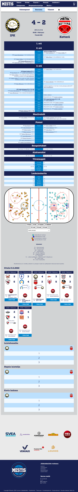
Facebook (44, 478)
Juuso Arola (11, 294)
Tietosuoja (39, 490)
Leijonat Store (44, 471)
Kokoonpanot (24, 10)
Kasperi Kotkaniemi (54, 296)
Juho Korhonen (23, 89)
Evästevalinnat (55, 490)
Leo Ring (10, 297)
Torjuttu (41, 224)
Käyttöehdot (32, 490)
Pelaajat (45, 2)
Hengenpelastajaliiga (36, 5)
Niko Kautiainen (50, 53)
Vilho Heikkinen (11, 336)
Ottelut (27, 2)
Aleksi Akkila (49, 69)
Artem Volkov (19, 59)
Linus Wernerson (14, 93)
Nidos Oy (72, 490)
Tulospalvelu (44, 467)
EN (74, 5)
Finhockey (43, 469)
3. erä (44, 227)
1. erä (33, 227)
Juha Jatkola (24, 117)
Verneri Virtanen (26, 331)
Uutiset (19, 2)
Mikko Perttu (49, 57)
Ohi (34, 224)
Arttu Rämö (49, 51)
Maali (29, 224)
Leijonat (42, 466)
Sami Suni (66, 300)
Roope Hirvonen (28, 90)
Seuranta (38, 10)
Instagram (44, 481)
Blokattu (48, 224)
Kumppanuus (21, 5)
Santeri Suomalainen (27, 72)
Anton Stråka (61, 53)
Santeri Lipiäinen (58, 97)
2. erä (39, 227)
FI (74, 3)
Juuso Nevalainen (18, 55)
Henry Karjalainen (48, 87)
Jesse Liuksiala (49, 81)
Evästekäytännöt (47, 490)
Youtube (44, 483)
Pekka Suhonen (24, 111)
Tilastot (51, 10)
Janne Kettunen (50, 99)
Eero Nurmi (30, 62)
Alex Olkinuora (30, 76)
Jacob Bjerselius (19, 62)
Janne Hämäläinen (15, 90)
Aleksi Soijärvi (27, 71)
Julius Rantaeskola (25, 300)
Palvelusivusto (44, 470)
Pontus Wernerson (26, 61)
